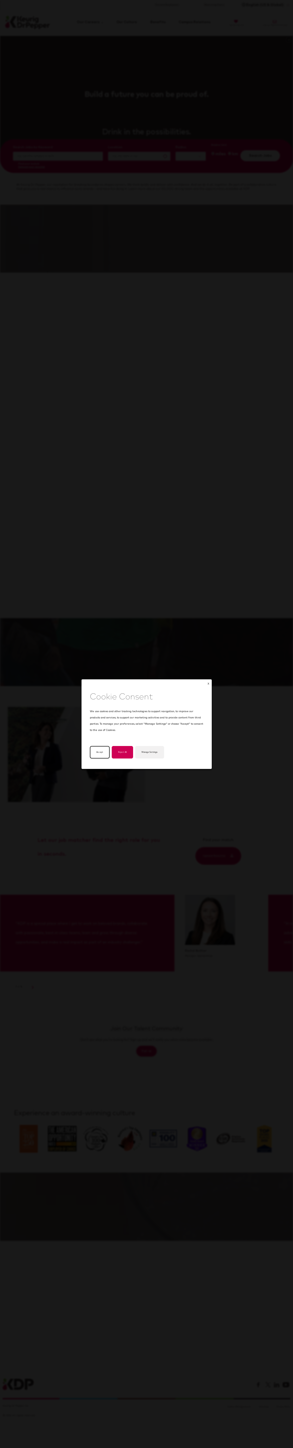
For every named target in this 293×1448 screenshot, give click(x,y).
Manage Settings (156, 752)
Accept (100, 752)
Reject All (125, 752)
